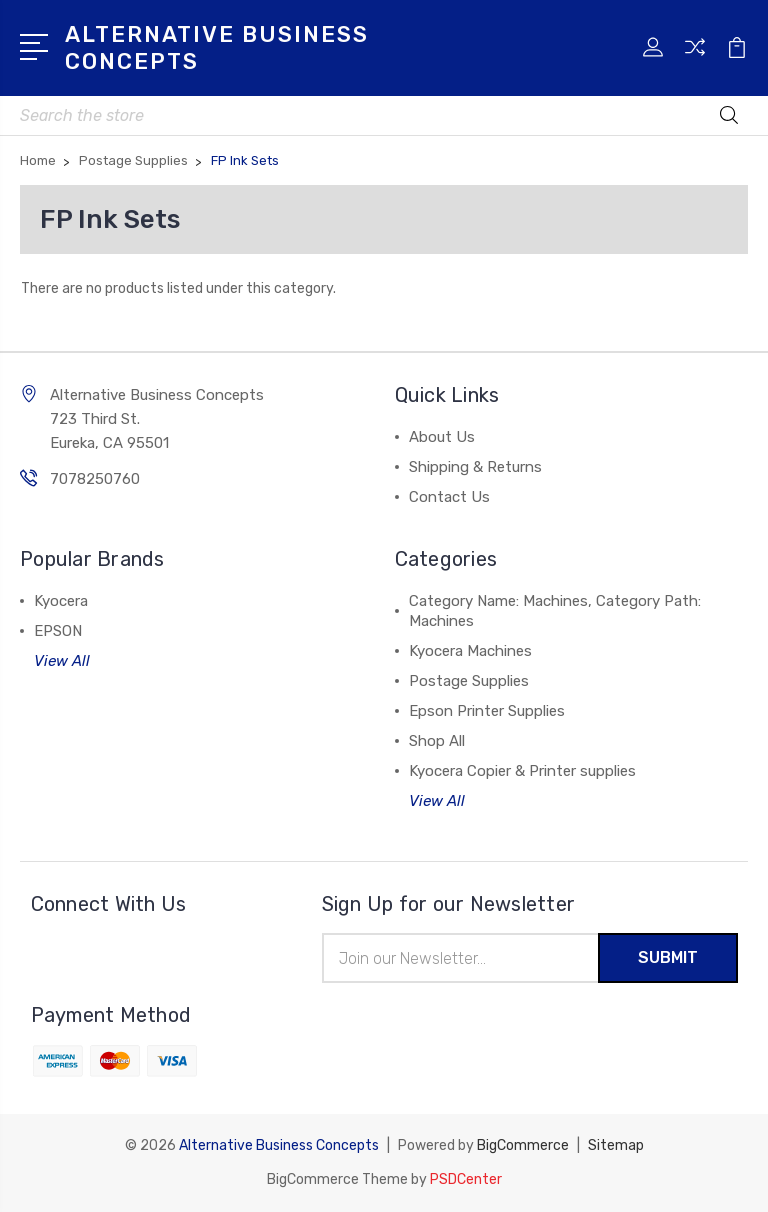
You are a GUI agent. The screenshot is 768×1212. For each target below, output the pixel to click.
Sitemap (616, 1145)
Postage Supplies (469, 681)
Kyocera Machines (470, 651)
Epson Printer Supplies (487, 711)
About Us (442, 437)
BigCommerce (523, 1145)
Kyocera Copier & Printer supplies (522, 771)
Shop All (437, 741)
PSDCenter (466, 1179)
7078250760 (95, 479)
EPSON (58, 631)
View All (62, 661)
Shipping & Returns (475, 467)
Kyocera (61, 601)
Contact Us (449, 497)
